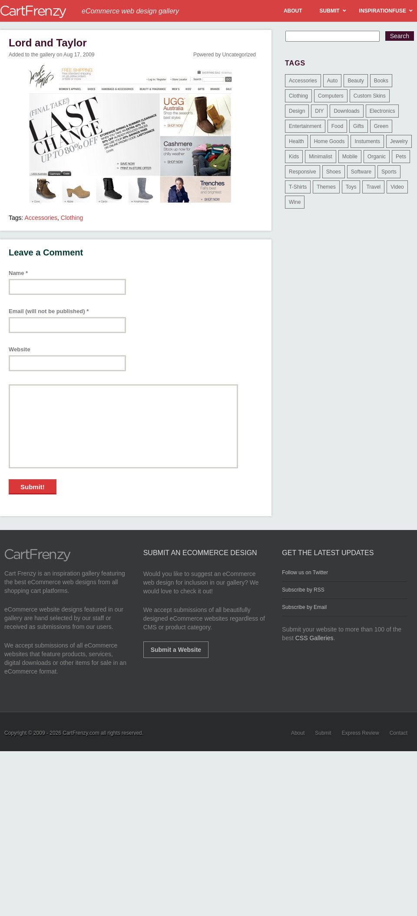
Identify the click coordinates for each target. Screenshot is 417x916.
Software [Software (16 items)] (361, 172)
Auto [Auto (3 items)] (332, 81)
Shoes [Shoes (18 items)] (333, 172)
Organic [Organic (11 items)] (376, 157)
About (297, 733)
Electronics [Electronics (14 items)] (382, 111)
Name (18, 273)
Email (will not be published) (49, 311)
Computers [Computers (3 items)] (331, 96)
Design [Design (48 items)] (297, 111)
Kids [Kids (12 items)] (294, 157)
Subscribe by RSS (303, 590)
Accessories (41, 217)
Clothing (72, 217)
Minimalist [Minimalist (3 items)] (320, 157)
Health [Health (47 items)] (296, 141)
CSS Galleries (314, 638)
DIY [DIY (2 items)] (319, 111)
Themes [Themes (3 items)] (326, 187)
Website (19, 349)
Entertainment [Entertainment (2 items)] (305, 126)
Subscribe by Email (304, 607)
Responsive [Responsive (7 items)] (302, 172)
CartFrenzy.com (81, 733)
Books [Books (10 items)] (381, 81)
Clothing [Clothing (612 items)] (298, 96)
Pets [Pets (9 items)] (401, 157)
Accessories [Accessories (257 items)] (303, 81)
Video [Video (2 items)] (397, 187)
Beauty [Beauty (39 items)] (356, 81)
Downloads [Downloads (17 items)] (346, 111)
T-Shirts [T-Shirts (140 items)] (298, 187)
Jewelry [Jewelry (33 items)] (399, 141)
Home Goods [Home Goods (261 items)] (329, 141)
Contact (398, 733)
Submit (323, 733)
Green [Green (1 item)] (381, 126)
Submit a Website (176, 649)
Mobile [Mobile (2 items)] (349, 157)
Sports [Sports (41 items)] (389, 172)
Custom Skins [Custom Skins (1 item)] (370, 96)
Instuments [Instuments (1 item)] (367, 141)
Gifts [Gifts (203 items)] (358, 126)
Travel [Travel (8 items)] (373, 187)
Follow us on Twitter (305, 572)
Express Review (360, 733)
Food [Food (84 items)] (337, 126)
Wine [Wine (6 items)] (295, 202)
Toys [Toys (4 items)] (351, 187)
